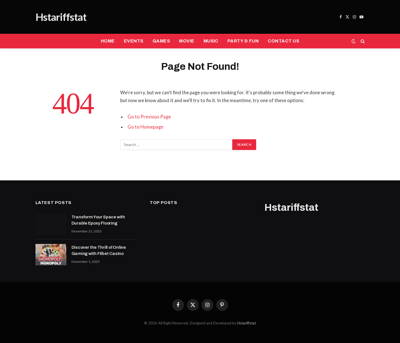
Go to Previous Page (149, 117)
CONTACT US (283, 41)
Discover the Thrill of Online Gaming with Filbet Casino (98, 250)
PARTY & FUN (243, 41)
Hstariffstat (246, 323)
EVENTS (134, 41)
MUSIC (211, 41)
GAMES (161, 41)
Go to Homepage (145, 127)
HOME (108, 41)
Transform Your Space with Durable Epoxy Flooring (98, 220)
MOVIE (186, 41)
